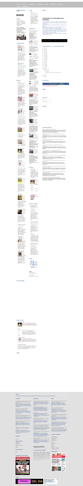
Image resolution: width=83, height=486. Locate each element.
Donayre (37, 456)
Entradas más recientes (47, 40)
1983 (45, 76)
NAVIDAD (46, 4)
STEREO (32, 234)
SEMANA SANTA (32, 4)
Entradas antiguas (62, 40)
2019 (45, 55)
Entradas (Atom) (57, 43)
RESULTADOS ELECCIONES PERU (32, 273)
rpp (51, 441)
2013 (45, 64)
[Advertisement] (55, 13)
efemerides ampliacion (55, 448)
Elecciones (42, 452)
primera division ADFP (19, 445)
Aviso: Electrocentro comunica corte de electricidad (21, 226)
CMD (16, 446)
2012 (45, 65)
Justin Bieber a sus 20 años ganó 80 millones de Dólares (26, 345)
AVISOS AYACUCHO (21, 224)
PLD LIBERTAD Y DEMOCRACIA (33, 206)
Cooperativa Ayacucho (22, 209)
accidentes (38, 455)
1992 (45, 74)
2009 (45, 68)
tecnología (53, 445)
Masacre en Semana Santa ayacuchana (49, 129)
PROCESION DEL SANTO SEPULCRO (24, 198)
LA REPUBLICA (33, 194)
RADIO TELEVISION (22, 344)
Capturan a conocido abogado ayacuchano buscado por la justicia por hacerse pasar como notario (34, 122)
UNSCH (31, 187)
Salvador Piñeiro (43, 455)
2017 (45, 58)
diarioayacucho (53, 439)
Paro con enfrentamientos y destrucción (57, 421)
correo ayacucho (54, 436)
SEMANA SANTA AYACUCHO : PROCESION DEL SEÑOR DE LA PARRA (41, 418)
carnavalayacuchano (21, 337)
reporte (36, 261)
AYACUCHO (20, 96)
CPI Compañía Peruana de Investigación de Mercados (51, 150)
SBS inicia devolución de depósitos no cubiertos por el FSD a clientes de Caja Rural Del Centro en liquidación (22, 67)
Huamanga (40, 456)
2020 (45, 53)
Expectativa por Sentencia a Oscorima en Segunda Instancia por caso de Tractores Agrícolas (34, 96)
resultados (17, 442)
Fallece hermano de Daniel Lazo (38, 406)
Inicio (56, 40)
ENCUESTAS (20, 139)
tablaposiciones (18, 443)
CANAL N (17, 447)
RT (16, 452)
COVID (31, 260)
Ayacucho (19, 82)
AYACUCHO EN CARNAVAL (27, 338)
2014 (45, 62)
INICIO (18, 4)
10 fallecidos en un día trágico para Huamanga (53, 72)
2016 (45, 59)
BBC (16, 451)
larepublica (53, 443)
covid (46, 456)
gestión (52, 446)
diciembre (46, 69)
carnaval (44, 456)
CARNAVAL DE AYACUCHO (20, 237)
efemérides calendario (55, 447)
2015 (45, 61)
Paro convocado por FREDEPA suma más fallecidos (51, 177)
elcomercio (53, 442)
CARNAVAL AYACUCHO (20, 161)
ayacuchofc (20, 177)
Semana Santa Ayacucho (20, 194)
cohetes (48, 453)
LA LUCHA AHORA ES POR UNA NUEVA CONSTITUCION (34, 223)
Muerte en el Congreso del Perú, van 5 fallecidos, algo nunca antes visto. (22, 409)
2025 (45, 49)
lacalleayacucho (54, 438)
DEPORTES (24, 4)
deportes (17, 444)
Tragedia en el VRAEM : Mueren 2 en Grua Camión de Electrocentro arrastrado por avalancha (23, 428)
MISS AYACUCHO (21, 148)
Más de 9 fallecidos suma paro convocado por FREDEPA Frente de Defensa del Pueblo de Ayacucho (34, 136)
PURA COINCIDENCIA (21, 45)
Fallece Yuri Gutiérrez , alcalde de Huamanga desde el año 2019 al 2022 (22, 84)
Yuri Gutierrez (43, 453)
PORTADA (35, 412)
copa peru (17, 439)
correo (52, 444)
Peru (34, 455)
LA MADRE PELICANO (34, 170)
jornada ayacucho (54, 437)
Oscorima (48, 454)
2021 (45, 52)
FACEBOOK (53, 4)
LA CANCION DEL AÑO (34, 235)
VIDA (31, 12)
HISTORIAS (32, 169)
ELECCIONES (60, 4)
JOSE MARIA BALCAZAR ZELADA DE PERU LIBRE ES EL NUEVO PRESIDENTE (34, 83)
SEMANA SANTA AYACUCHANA (21, 251)
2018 (45, 56)
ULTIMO (18, 6)
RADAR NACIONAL (34, 243)
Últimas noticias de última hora (21, 64)
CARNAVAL (40, 4)
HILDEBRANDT (33, 179)
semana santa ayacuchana (39, 454)
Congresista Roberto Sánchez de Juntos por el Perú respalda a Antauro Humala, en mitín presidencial (23, 402)
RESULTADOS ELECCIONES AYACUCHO (34, 276)
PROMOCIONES (25, 6)
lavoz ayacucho (53, 440)
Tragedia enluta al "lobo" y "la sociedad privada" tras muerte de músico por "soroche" (21, 23)
